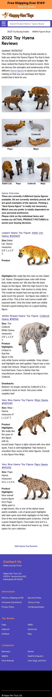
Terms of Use (34, 602)
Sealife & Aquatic (35, 656)
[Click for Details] (26, 7)
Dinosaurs (6, 651)
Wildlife (5, 656)
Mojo (30, 634)
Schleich (5, 634)
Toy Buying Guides (36, 607)
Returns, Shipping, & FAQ (12, 598)
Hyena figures (17, 71)
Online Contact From (12, 566)
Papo (4, 625)
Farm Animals (8, 661)
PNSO (30, 625)
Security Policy (34, 598)
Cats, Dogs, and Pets (37, 661)
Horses (31, 651)
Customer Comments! (12, 602)
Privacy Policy (8, 607)
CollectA (5, 629)
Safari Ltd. (32, 629)
